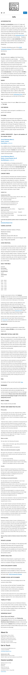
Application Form (20, 35)
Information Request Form (6, 222)
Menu (25, 12)
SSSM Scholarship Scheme (15, 574)
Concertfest (5, 319)
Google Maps (3, 671)
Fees (22, 382)
